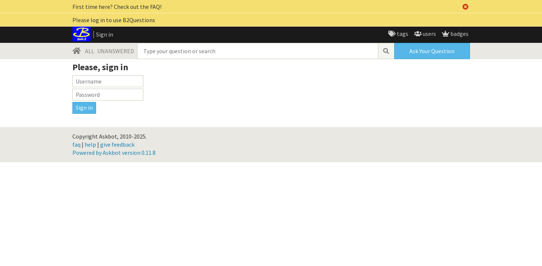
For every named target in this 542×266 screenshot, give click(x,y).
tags (402, 33)
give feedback (117, 144)
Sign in (104, 34)
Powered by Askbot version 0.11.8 (114, 152)
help (90, 144)
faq (76, 144)
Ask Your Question (431, 51)
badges (458, 33)
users (429, 33)
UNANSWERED (115, 51)
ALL (89, 51)
